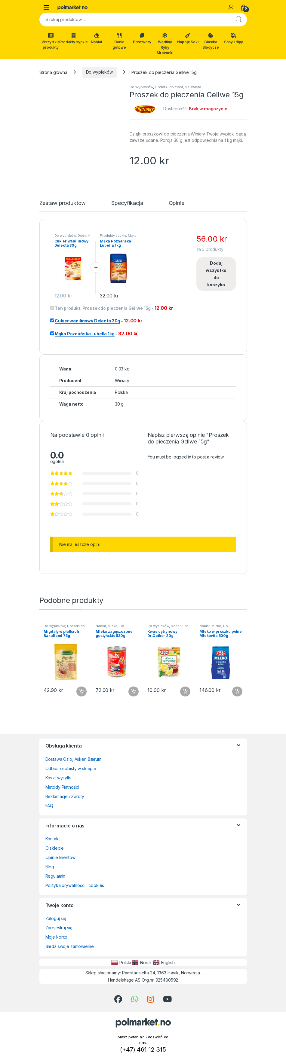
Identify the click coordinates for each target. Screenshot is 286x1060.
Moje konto (56, 937)
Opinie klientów (60, 857)
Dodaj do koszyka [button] (81, 692)
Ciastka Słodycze (210, 41)
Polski (121, 962)
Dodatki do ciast (169, 87)
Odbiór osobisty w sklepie (71, 768)
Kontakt (52, 838)
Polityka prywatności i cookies (74, 885)
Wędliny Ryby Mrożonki (165, 44)
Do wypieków (99, 72)
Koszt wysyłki (58, 777)
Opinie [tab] (176, 203)
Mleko (113, 626)
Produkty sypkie (73, 38)
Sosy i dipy (233, 38)
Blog (49, 866)
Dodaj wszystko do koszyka (216, 273)
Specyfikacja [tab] (127, 203)
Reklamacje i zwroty (64, 796)
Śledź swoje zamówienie (69, 946)
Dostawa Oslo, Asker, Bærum (73, 759)
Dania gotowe (119, 41)
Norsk (142, 962)
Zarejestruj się (58, 927)
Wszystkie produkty (51, 41)
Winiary (122, 380)
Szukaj (238, 19)
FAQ (49, 805)
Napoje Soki (187, 38)
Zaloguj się (55, 918)
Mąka (132, 235)
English (164, 962)
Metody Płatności (62, 787)
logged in (182, 456)
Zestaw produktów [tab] (62, 203)
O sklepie (54, 848)
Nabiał (96, 38)
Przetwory (142, 38)
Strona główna (53, 72)
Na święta (193, 87)
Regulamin (55, 876)
